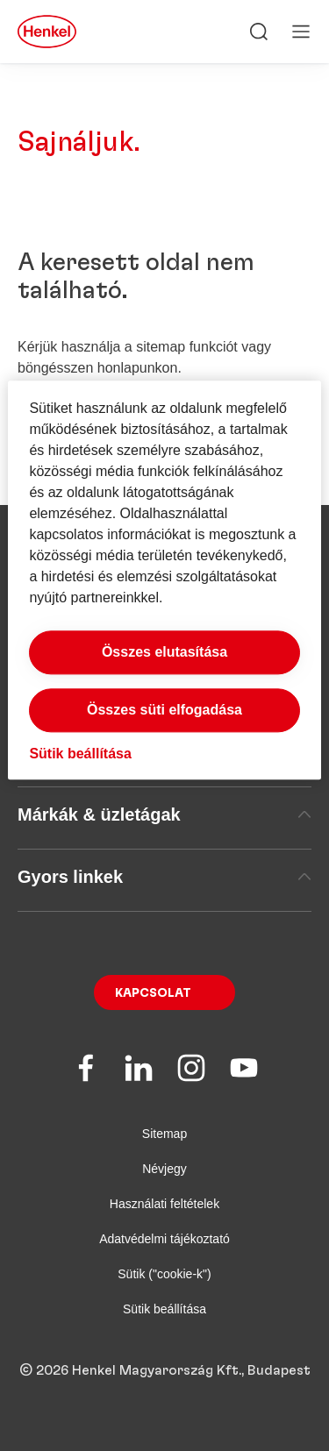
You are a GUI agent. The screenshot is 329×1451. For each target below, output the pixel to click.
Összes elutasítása (164, 651)
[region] (164, 580)
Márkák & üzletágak (164, 814)
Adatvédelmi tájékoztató (164, 1239)
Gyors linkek (164, 876)
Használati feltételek (164, 1204)
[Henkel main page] (47, 31)
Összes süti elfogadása (164, 709)
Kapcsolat (153, 993)
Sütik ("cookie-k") (164, 1274)
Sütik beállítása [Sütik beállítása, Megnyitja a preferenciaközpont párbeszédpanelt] (80, 753)
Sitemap (164, 1134)
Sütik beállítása (164, 1309)
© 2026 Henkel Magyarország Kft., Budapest (165, 1370)
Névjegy (164, 1169)
